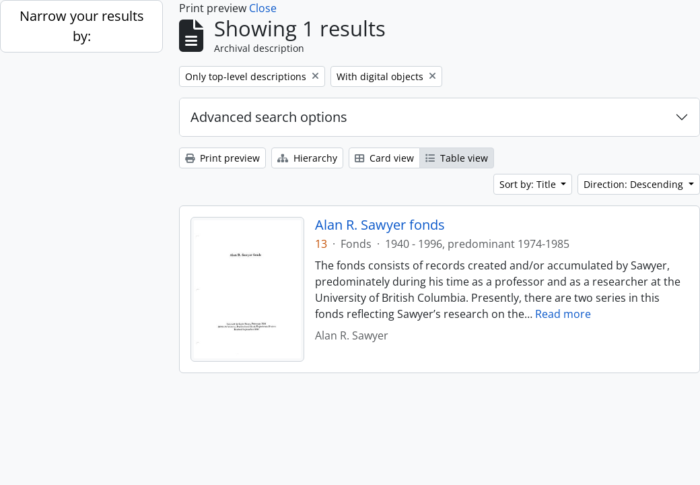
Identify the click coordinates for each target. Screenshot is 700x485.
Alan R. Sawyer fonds (380, 225)
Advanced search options (268, 117)
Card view (384, 158)
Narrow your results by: (82, 26)
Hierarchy (307, 158)
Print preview (222, 158)
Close (263, 8)
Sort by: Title (529, 184)
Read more (563, 313)
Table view (456, 158)
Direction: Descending (635, 184)
